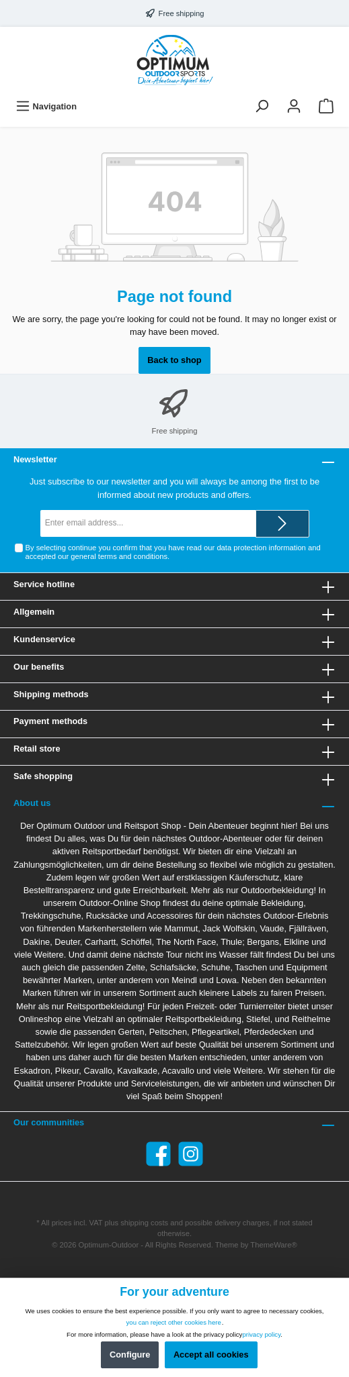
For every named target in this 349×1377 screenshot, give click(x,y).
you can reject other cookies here (173, 1322)
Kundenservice (44, 639)
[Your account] (294, 106)
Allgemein (33, 612)
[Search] (261, 106)
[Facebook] (158, 1154)
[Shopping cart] (326, 106)
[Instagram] (191, 1154)
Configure (130, 1354)
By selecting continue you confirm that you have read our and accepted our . (173, 552)
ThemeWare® (273, 1245)
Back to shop (174, 360)
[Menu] (46, 106)
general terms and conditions (119, 556)
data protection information (261, 548)
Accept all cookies (211, 1354)
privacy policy (261, 1334)
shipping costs (144, 1223)
